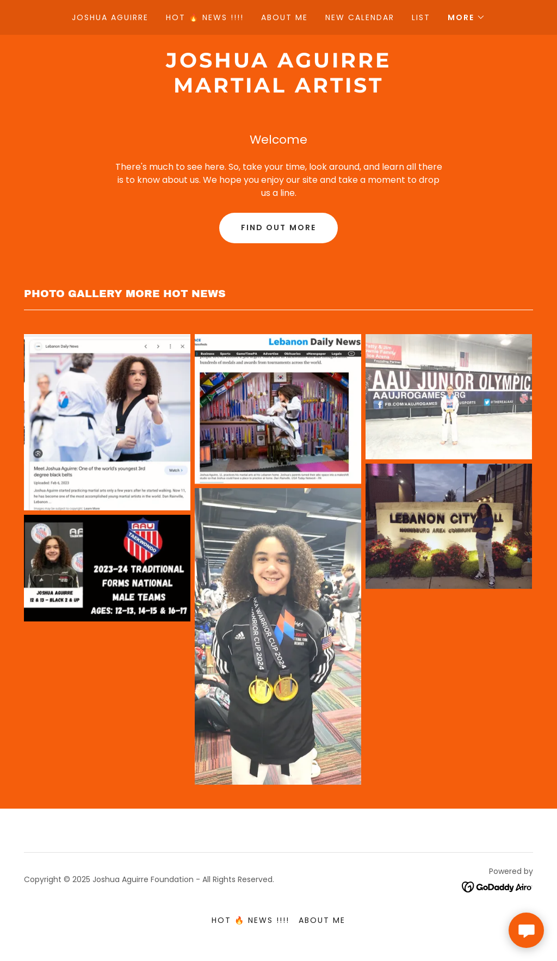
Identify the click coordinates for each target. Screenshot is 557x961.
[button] (466, 17)
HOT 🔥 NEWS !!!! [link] (205, 17)
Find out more (278, 227)
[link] (278, 89)
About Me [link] (284, 17)
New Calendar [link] (359, 17)
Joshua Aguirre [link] (110, 17)
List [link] (421, 17)
